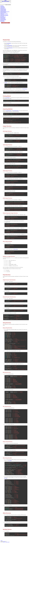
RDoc (4, 541)
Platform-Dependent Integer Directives (4, 11)
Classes (5, 1)
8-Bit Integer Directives (3, 8)
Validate (1, 540)
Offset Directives (2, 20)
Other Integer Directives (3, 12)
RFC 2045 (10, 460)
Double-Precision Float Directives (4, 15)
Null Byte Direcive (2, 21)
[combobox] (5, 2)
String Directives (24, 88)
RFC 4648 (5, 478)
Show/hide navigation (5, 22)
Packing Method (2, 6)
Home (5, 0)
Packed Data (1, 5)
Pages (3, 1)
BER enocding (16, 249)
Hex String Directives (2, 18)
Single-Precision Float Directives (4, 14)
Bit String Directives (2, 17)
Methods (8, 1)
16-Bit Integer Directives (3, 9)
